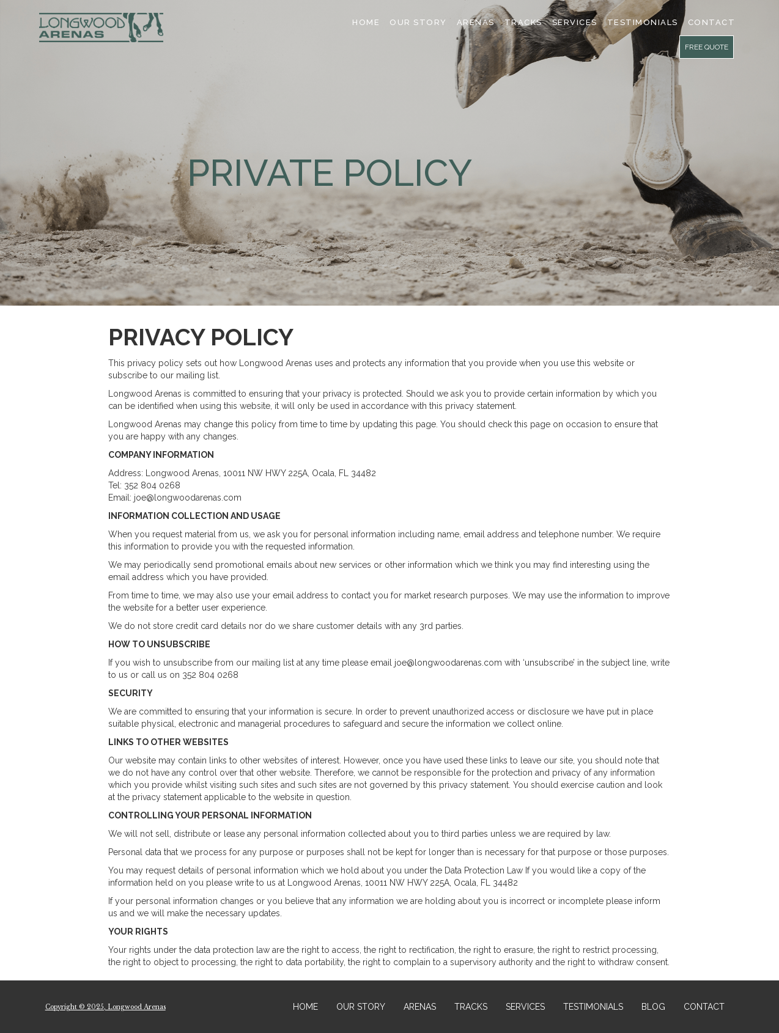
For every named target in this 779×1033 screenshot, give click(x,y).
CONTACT (704, 1007)
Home (366, 22)
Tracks (523, 22)
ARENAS (420, 1007)
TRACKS (470, 1007)
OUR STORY (360, 1007)
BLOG (653, 1007)
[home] (101, 27)
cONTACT (712, 22)
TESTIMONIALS (642, 22)
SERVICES (574, 22)
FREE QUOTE (706, 47)
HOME (305, 1007)
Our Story (418, 22)
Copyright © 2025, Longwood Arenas (105, 1007)
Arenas (476, 22)
